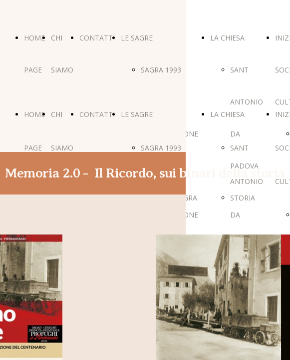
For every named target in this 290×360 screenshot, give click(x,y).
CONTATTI (97, 37)
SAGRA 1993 (161, 69)
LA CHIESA (227, 37)
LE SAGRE (137, 37)
